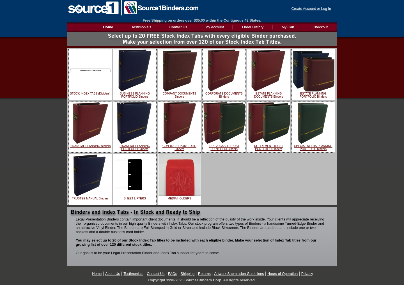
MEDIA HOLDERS (179, 198)
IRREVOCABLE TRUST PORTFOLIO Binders (224, 147)
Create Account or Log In (311, 8)
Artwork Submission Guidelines (239, 274)
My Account (214, 27)
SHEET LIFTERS (135, 198)
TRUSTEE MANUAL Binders (90, 198)
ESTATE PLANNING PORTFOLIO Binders (313, 95)
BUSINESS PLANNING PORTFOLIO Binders (135, 95)
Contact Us (178, 27)
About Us (112, 274)
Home (97, 274)
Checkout (320, 27)
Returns (204, 274)
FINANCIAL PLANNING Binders (90, 146)
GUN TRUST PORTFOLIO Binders (179, 147)
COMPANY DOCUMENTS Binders (179, 95)
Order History (252, 27)
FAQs (172, 274)
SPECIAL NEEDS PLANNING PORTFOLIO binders (313, 147)
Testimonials (141, 27)
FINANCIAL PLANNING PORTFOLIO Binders (135, 147)
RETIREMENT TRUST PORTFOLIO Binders (268, 147)
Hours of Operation (282, 274)
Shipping (188, 274)
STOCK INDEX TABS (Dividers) (90, 93)
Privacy (307, 274)
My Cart (288, 27)
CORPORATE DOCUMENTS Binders (224, 95)
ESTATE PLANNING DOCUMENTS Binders (268, 95)
